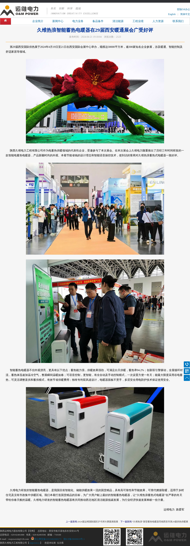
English (172, 14)
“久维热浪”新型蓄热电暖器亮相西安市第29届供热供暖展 (160, 521)
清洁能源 (118, 21)
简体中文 (185, 14)
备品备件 (97, 21)
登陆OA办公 (183, 9)
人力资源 (158, 21)
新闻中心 (57, 21)
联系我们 (178, 21)
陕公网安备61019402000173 (46, 539)
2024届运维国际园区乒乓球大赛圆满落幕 (98, 521)
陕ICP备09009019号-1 (74, 539)
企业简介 (37, 21)
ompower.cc (34, 543)
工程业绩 (138, 21)
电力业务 (77, 21)
